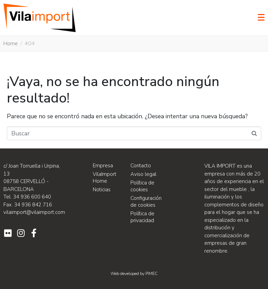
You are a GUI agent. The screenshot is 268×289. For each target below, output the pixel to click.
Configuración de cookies (146, 201)
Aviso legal (143, 174)
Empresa (103, 165)
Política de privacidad (142, 217)
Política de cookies (142, 186)
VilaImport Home (104, 177)
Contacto (140, 165)
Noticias (102, 189)
